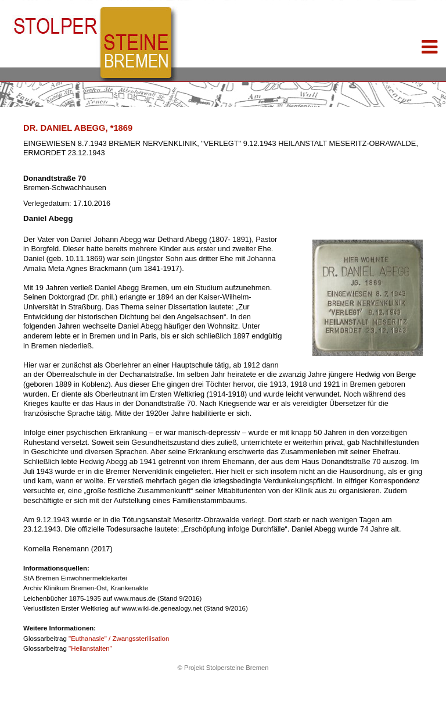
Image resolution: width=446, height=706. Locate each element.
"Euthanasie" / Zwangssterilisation (119, 638)
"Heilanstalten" (90, 648)
